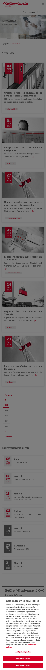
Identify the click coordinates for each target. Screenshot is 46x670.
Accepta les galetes (23, 659)
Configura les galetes (23, 652)
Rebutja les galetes (23, 665)
